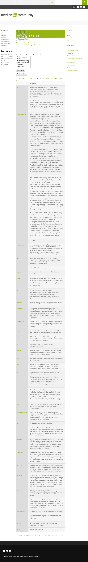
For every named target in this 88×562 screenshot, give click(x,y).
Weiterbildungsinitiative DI (72, 70)
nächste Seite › (38, 537)
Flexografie (23, 67)
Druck (23, 59)
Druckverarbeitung (23, 61)
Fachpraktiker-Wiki (71, 65)
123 (42, 535)
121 (36, 535)
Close (52, 2)
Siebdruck (23, 65)
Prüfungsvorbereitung (72, 55)
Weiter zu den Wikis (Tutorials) (24, 42)
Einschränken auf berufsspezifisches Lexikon (29, 55)
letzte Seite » (45, 537)
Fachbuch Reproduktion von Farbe (74, 58)
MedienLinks (69, 37)
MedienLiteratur (70, 45)
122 (39, 535)
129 (63, 535)
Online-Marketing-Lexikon (72, 50)
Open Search (74, 7)
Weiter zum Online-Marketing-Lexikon (26, 45)
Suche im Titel (20, 50)
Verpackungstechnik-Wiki (72, 48)
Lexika (68, 43)
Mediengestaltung (23, 57)
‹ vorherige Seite (27, 535)
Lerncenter (69, 35)
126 (53, 535)
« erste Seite (19, 535)
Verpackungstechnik (23, 63)
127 (56, 535)
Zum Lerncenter (4, 67)
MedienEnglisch (70, 53)
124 (46, 535)
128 (59, 535)
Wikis (68, 40)
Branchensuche (70, 67)
